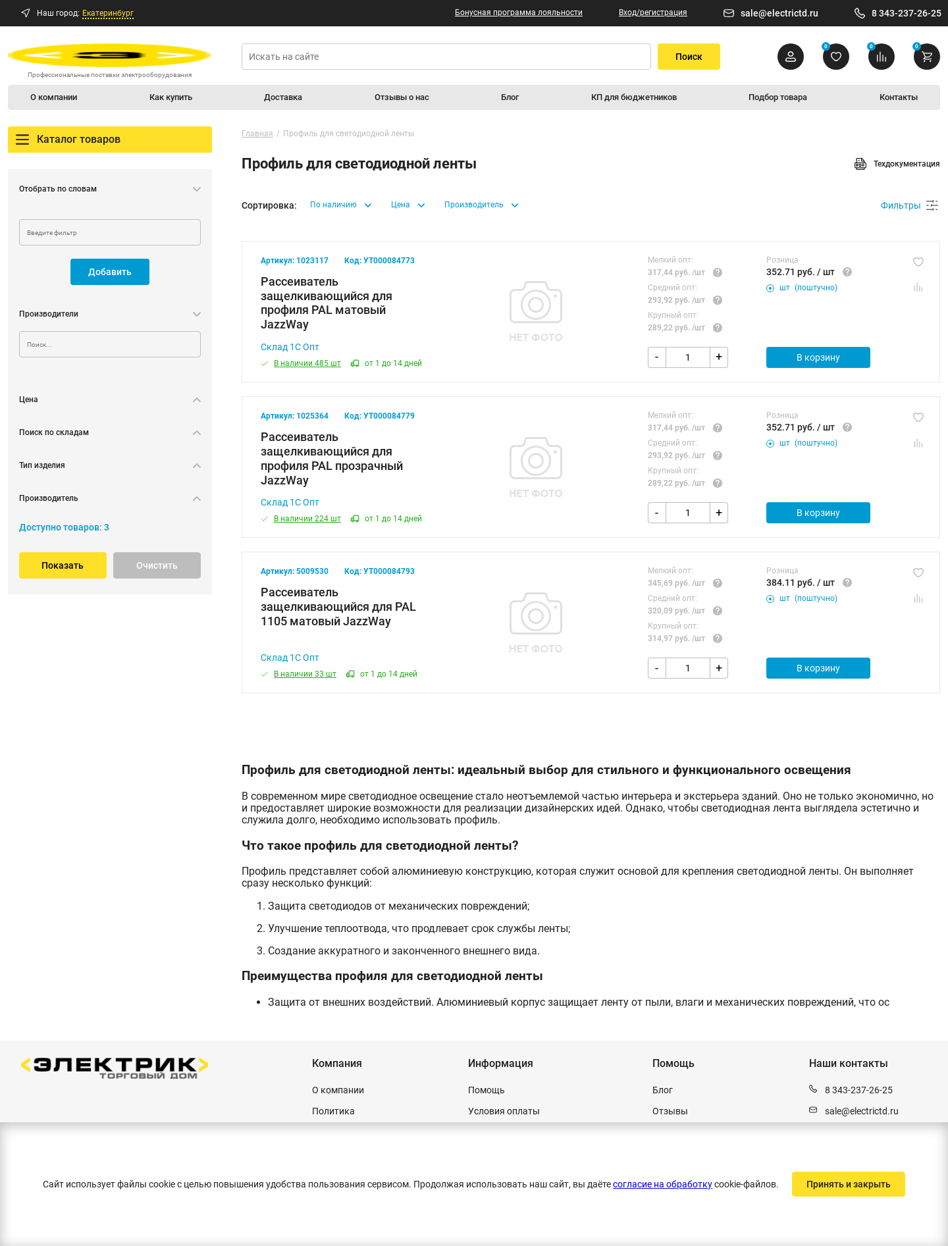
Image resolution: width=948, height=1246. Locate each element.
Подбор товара (774, 98)
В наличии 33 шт (298, 679)
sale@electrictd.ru (779, 13)
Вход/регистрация (653, 12)
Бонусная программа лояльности (519, 12)
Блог (506, 98)
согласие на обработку (661, 1184)
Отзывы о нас (401, 98)
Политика (333, 1111)
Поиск (688, 56)
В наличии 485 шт (301, 364)
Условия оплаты (504, 1111)
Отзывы (670, 1111)
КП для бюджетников (628, 98)
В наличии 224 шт (301, 522)
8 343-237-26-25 (906, 13)
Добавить (110, 273)
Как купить (173, 98)
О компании (58, 98)
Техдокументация (897, 165)
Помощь (486, 1090)
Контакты (894, 98)
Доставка (284, 98)
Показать (62, 566)
